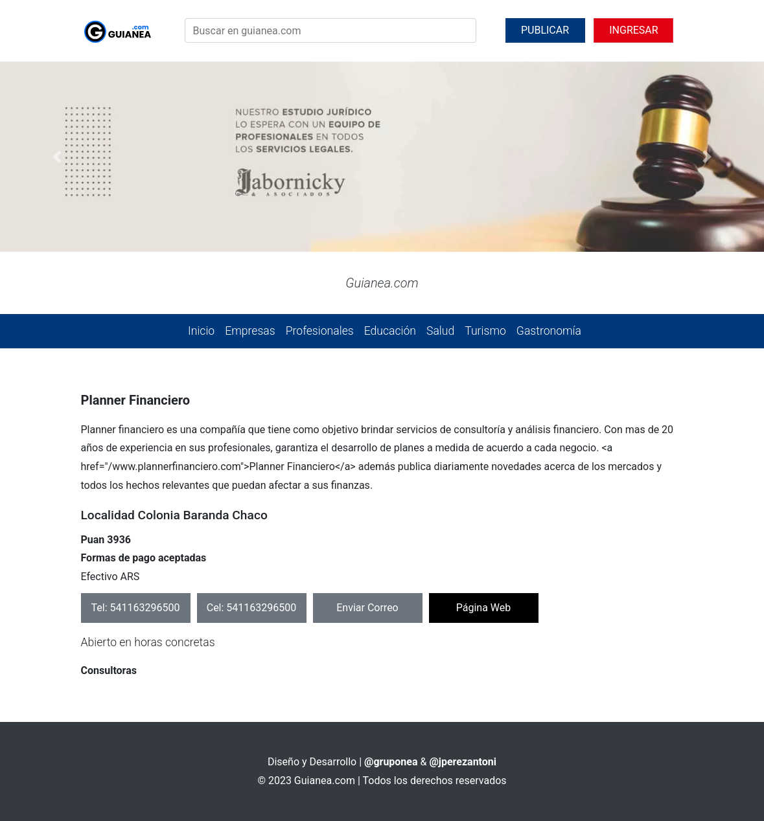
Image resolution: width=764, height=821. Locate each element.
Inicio (201, 330)
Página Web (483, 608)
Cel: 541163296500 (252, 608)
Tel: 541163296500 (135, 608)
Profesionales (320, 330)
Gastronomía (548, 330)
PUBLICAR (545, 30)
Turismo (485, 330)
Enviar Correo (367, 608)
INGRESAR (633, 30)
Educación (390, 330)
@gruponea (391, 762)
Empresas (250, 330)
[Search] (330, 30)
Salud (440, 330)
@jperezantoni (462, 762)
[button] (57, 157)
